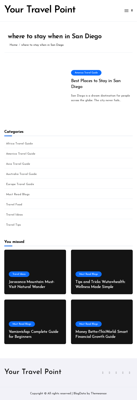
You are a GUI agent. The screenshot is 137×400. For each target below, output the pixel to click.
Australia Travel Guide (21, 174)
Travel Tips (13, 225)
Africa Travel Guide (19, 143)
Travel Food (14, 204)
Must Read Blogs (18, 194)
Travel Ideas (14, 214)
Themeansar (98, 393)
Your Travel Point (39, 10)
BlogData (79, 393)
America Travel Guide (86, 73)
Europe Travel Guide (20, 184)
